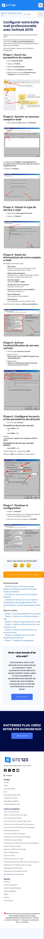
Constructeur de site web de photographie (19, 827)
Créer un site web (22, 697)
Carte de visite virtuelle (12, 846)
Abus (17, 922)
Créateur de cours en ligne (13, 859)
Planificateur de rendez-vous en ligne (18, 865)
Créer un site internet (12, 812)
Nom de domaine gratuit (13, 818)
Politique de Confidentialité (30, 920)
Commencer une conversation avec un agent (23, 574)
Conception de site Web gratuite (15, 871)
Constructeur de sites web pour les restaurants (21, 862)
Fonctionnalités (9, 789)
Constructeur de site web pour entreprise (19, 824)
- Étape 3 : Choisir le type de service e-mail (21, 622)
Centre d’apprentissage (12, 888)
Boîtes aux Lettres (15, 13)
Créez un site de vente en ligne (15, 815)
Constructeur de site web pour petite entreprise (21, 843)
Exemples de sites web (12, 795)
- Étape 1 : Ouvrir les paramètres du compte (22, 614)
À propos (7, 882)
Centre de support (10, 885)
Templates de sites (11, 798)
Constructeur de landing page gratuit (17, 821)
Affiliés (6, 894)
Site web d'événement (12, 831)
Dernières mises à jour (12, 804)
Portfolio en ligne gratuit (13, 840)
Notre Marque (8, 900)
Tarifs (6, 785)
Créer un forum (9, 856)
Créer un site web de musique (14, 834)
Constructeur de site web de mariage (17, 837)
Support (4, 13)
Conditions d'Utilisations (12, 920)
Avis (5, 792)
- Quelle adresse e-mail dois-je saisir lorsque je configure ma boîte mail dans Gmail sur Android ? (20, 589)
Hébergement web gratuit (13, 868)
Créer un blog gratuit (11, 852)
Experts (6, 897)
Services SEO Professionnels (14, 874)
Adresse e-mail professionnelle (15, 849)
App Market (11, 801)
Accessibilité (24, 922)
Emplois (10, 891)
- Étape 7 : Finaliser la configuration (18, 640)
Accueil (6, 782)
